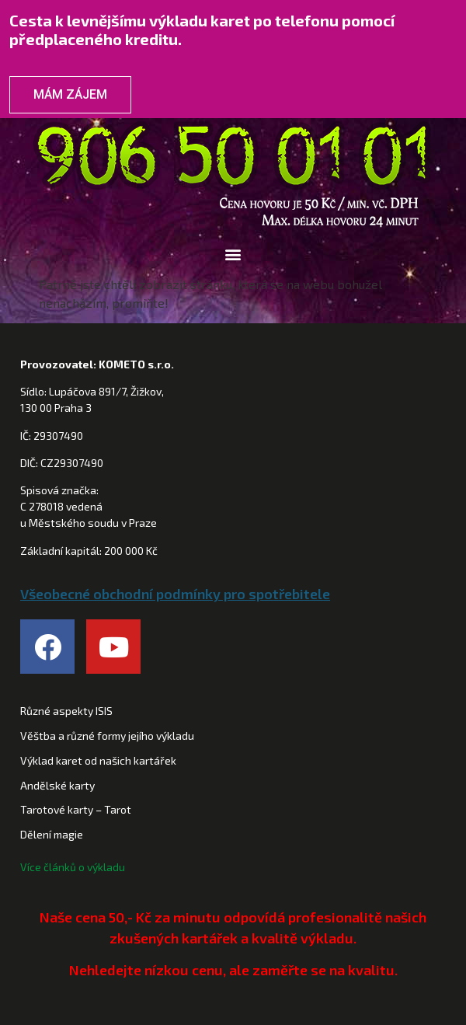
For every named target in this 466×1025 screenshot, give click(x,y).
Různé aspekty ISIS (66, 710)
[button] (233, 254)
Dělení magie (51, 834)
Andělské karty (57, 785)
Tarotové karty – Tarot (75, 809)
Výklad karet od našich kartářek (98, 760)
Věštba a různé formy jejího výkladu (107, 735)
